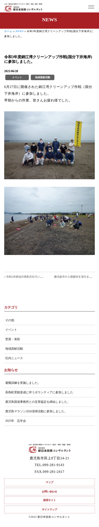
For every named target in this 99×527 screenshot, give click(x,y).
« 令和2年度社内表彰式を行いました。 (27, 277)
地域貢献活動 (14, 348)
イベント (11, 329)
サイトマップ (49, 509)
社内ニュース (14, 358)
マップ (49, 482)
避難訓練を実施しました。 (23, 382)
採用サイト (49, 500)
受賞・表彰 (12, 339)
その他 (9, 320)
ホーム (8, 31)
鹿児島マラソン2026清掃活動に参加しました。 (36, 411)
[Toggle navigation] (91, 7)
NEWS (20, 31)
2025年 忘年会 (15, 420)
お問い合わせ (49, 491)
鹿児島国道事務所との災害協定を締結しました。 (37, 401)
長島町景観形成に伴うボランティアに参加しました (39, 392)
